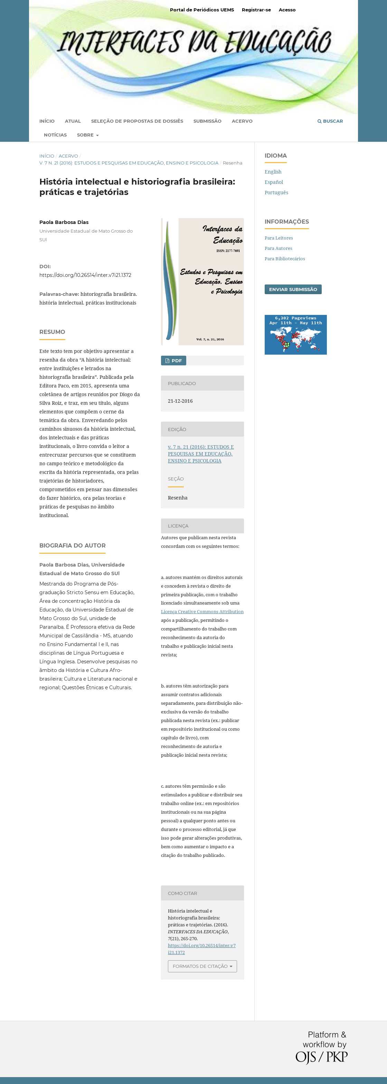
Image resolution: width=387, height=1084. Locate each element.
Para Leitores (279, 238)
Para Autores (278, 248)
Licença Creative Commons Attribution (202, 611)
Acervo (242, 121)
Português (276, 192)
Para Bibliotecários (285, 258)
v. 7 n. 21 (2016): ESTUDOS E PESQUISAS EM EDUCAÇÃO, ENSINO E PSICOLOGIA (128, 163)
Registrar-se (256, 9)
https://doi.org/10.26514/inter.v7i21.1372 (85, 275)
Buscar (330, 121)
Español (274, 182)
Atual (73, 121)
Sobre (86, 135)
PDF (176, 360)
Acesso (287, 9)
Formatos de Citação (200, 966)
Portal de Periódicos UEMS (202, 9)
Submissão (207, 121)
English (273, 171)
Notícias (55, 135)
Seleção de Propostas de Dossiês (137, 121)
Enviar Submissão (293, 289)
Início (47, 121)
